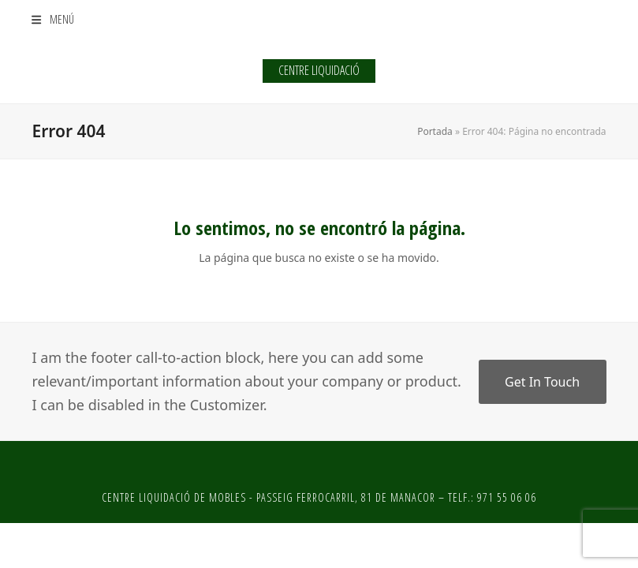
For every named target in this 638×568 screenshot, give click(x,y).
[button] (52, 19)
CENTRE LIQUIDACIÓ (319, 70)
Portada (435, 131)
